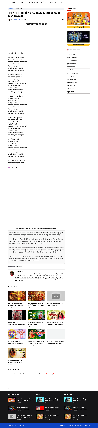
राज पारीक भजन (71, 86)
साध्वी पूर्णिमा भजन (71, 79)
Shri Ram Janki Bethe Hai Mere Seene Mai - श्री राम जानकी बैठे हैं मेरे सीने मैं (24, 416)
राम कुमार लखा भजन (72, 73)
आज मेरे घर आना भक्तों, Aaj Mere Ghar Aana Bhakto (55, 304)
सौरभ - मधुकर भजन (72, 82)
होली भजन (61, 2)
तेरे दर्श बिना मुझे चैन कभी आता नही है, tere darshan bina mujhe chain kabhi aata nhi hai (55, 342)
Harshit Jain (19, 272)
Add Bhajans (63, 425)
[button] (88, 2)
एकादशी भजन (70, 89)
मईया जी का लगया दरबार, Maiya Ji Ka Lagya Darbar (36, 323)
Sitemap (87, 425)
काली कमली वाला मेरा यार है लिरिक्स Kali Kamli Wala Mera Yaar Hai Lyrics (25, 400)
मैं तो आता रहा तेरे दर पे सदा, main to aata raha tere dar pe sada (36, 342)
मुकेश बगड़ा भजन (71, 64)
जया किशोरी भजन (71, 70)
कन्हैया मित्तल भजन (72, 58)
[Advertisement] (36, 39)
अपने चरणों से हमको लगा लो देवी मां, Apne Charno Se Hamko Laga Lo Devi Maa (16, 342)
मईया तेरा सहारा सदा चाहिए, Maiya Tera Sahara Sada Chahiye (55, 323)
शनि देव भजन (53, 2)
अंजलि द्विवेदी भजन (72, 61)
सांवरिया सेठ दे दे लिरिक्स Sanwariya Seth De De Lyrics (23, 408)
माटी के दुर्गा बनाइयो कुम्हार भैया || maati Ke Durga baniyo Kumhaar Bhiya (15, 304)
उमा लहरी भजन (71, 67)
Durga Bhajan (18, 9)
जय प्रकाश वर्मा (71, 54)
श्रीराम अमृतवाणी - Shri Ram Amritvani (52, 416)
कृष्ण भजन (27, 2)
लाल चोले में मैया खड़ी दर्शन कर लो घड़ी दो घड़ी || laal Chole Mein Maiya (36, 304)
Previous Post (12, 388)
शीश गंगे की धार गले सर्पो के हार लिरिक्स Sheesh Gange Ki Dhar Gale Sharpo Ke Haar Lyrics (52, 400)
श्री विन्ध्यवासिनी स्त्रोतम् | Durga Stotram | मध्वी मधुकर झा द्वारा (15, 361)
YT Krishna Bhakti (15, 2)
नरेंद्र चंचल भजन (71, 76)
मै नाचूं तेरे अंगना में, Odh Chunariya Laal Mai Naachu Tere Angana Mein (16, 323)
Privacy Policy (79, 425)
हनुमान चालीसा (70, 92)
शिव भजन (33, 2)
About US (70, 425)
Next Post (61, 388)
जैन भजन (45, 2)
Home (11, 9)
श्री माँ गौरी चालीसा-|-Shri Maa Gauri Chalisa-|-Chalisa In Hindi (52, 408)
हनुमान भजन (39, 2)
